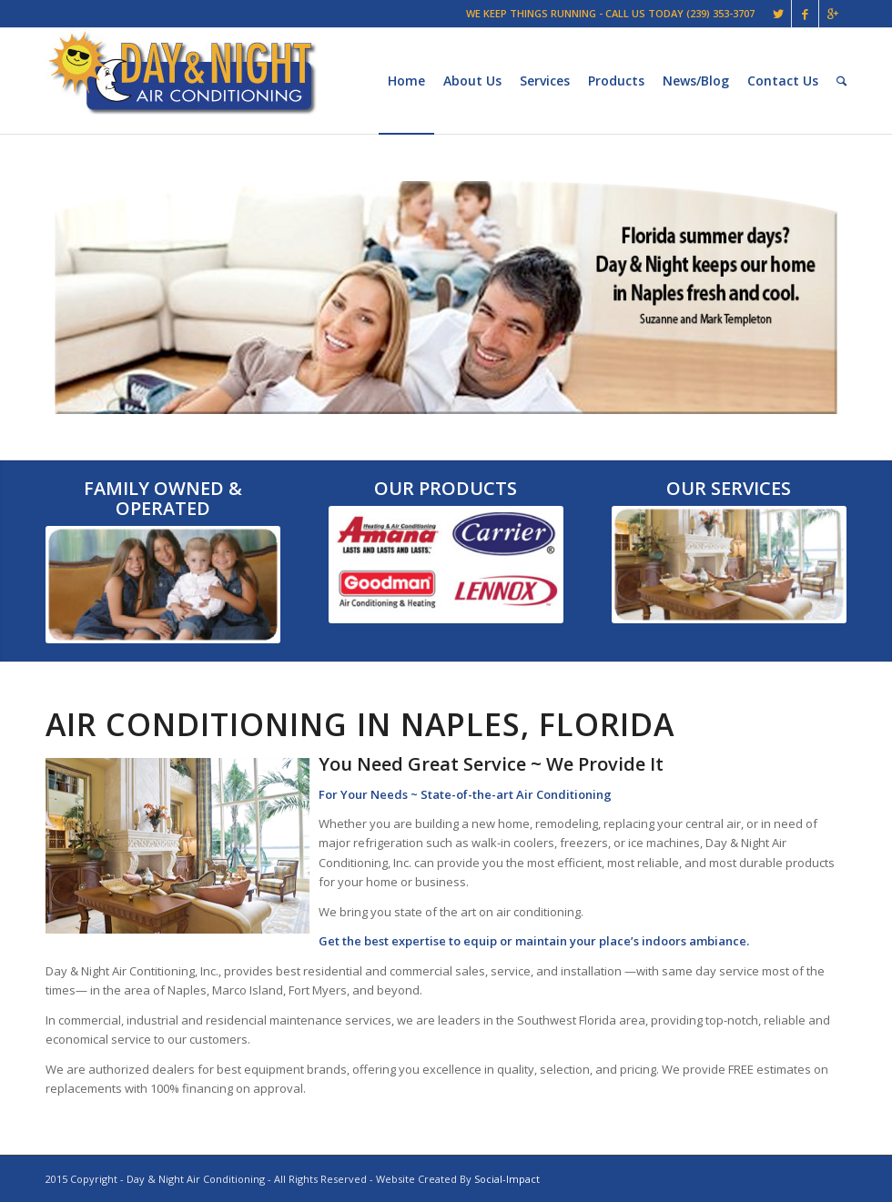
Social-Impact (507, 1179)
